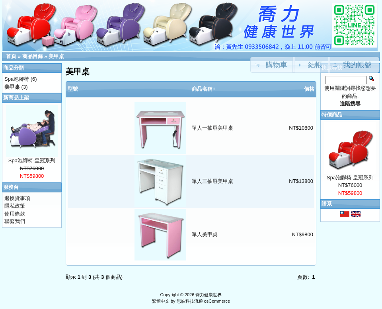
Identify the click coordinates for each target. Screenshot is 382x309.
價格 (309, 89)
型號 (73, 89)
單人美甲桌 (205, 234)
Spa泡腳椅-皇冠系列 (31, 160)
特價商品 (332, 115)
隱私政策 (14, 206)
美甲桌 (56, 56)
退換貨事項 (17, 198)
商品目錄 (32, 56)
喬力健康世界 (208, 294)
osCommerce (217, 301)
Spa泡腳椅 (16, 79)
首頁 (11, 56)
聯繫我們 (14, 221)
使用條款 (14, 214)
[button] (354, 65)
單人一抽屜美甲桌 (212, 128)
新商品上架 (16, 98)
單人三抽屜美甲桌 (212, 181)
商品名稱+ (204, 89)
